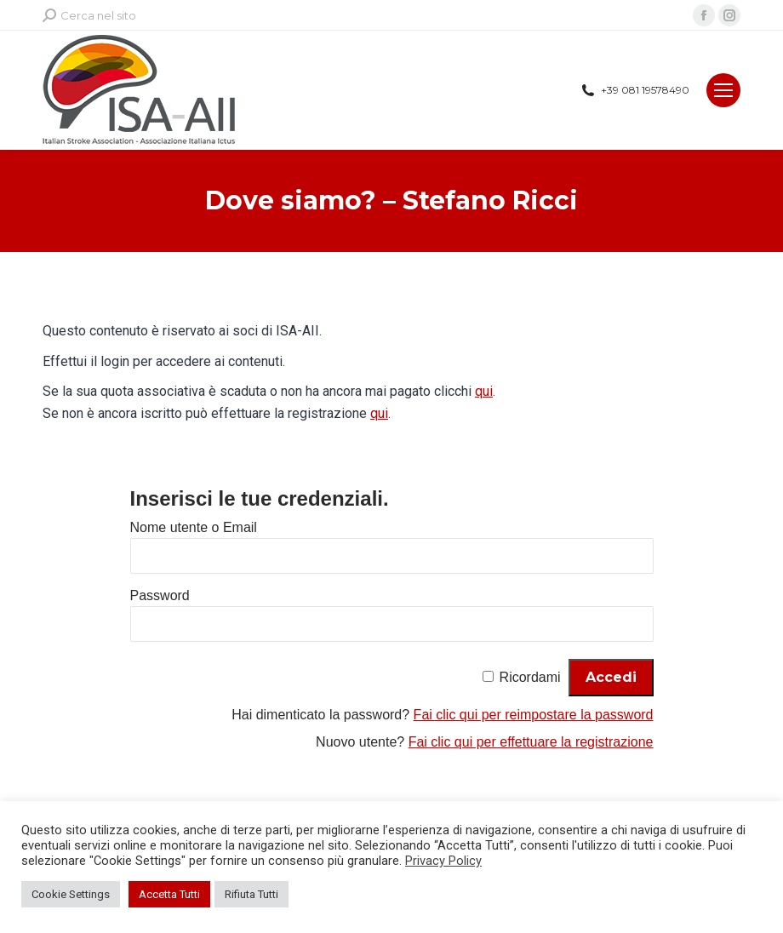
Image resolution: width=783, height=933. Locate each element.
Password (160, 595)
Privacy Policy (443, 860)
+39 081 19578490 (634, 90)
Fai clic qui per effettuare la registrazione (531, 742)
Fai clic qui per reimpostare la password (534, 714)
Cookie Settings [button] (70, 894)
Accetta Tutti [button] (169, 894)
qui (484, 391)
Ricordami (530, 677)
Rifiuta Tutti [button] (251, 894)
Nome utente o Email (193, 527)
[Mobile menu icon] (723, 90)
